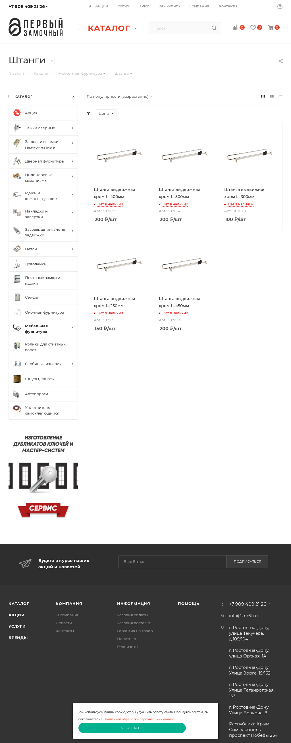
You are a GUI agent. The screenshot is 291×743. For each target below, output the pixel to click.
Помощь (188, 603)
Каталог (19, 603)
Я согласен (132, 728)
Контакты (65, 630)
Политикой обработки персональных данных (139, 719)
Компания (69, 603)
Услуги (17, 626)
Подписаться (247, 561)
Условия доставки (134, 623)
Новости (64, 623)
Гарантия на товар (135, 630)
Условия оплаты (132, 615)
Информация (133, 603)
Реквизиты (127, 646)
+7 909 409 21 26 (27, 6)
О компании (68, 615)
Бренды (18, 637)
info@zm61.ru (243, 615)
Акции (17, 615)
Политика (126, 638)
